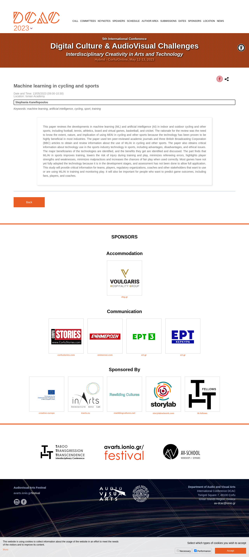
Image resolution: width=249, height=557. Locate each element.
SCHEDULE (133, 21)
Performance (204, 551)
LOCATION (209, 21)
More (5, 549)
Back (29, 202)
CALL (75, 21)
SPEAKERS (118, 21)
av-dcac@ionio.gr (224, 503)
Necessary (185, 551)
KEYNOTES (104, 21)
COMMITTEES (88, 21)
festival (36, 493)
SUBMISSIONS (168, 21)
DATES (182, 21)
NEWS (220, 21)
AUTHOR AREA (150, 21)
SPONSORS (194, 21)
